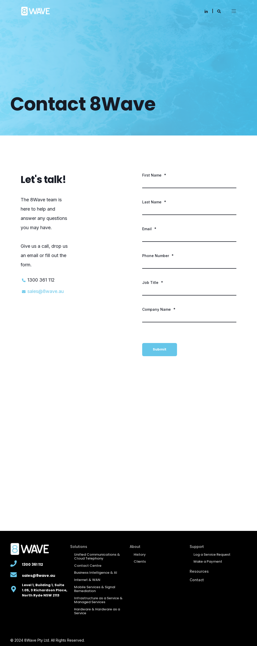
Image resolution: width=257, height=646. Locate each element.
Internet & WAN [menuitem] (87, 579)
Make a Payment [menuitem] (208, 561)
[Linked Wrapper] (13, 563)
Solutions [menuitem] (78, 546)
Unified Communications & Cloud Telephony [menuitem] (97, 556)
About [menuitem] (135, 546)
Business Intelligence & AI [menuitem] (95, 572)
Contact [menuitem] (197, 580)
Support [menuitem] (197, 546)
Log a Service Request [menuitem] (212, 554)
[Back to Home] (35, 10)
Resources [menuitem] (199, 571)
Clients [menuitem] (140, 561)
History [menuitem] (140, 554)
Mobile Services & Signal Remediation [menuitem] (94, 589)
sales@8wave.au (45, 291)
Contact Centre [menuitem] (87, 565)
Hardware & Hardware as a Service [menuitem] (97, 611)
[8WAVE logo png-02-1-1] (39, 549)
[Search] (219, 11)
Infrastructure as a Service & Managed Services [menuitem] (98, 600)
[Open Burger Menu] (234, 11)
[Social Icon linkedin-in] (206, 11)
